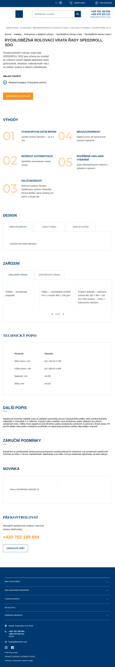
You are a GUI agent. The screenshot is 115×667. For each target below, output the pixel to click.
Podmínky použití (11, 652)
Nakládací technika (80, 28)
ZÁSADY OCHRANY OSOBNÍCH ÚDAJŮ (20, 656)
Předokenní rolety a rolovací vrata (51, 28)
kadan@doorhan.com (18, 642)
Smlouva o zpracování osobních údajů (19, 660)
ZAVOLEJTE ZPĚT (15, 548)
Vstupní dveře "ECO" (101, 28)
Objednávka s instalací (18, 96)
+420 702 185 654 (100, 11)
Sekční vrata (12, 28)
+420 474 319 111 (100, 14)
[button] (52, 314)
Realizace (10, 608)
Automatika (26, 28)
